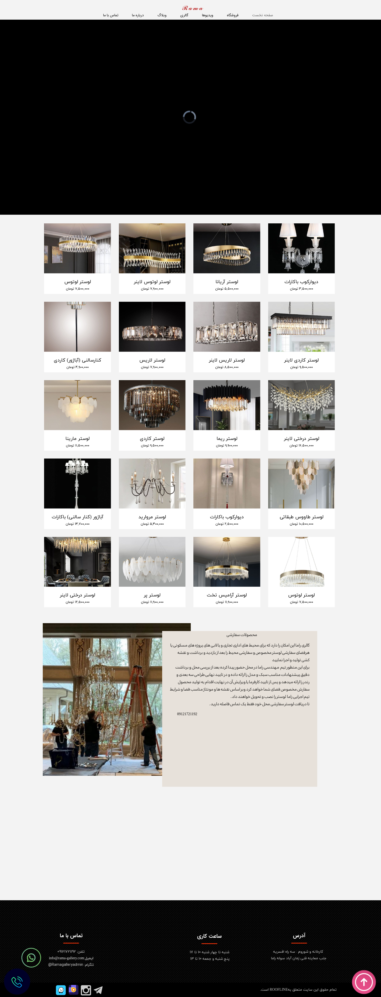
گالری (184, 15)
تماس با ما (110, 15)
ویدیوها (207, 15)
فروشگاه (233, 15)
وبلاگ (162, 15)
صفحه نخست (262, 15)
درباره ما (138, 15)
